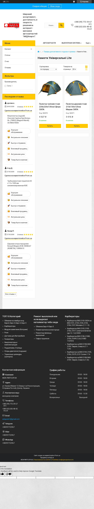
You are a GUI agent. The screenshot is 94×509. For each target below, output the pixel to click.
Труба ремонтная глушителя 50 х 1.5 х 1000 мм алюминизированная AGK (19, 183)
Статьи (7, 55)
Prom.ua (57, 455)
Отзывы (8, 68)
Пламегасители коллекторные (47, 330)
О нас (7, 61)
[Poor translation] (8, 474)
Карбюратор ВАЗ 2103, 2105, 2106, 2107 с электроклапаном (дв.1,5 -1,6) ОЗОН (79, 331)
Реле (6, 333)
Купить (50, 126)
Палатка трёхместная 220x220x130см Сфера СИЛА (50, 107)
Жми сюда (55, 6)
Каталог (8, 49)
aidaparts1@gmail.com (11, 419)
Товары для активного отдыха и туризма (59, 52)
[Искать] (61, 25)
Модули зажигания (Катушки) (16, 329)
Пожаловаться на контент (42, 460)
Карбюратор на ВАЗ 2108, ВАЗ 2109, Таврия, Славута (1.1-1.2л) (79, 346)
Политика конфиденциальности (62, 460)
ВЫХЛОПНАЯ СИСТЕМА (71, 43)
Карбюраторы (9, 326)
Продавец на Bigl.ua (47, 457)
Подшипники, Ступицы (13, 348)
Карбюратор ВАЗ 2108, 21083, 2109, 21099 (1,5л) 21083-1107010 (78, 338)
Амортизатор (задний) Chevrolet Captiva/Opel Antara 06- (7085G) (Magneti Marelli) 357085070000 (18, 119)
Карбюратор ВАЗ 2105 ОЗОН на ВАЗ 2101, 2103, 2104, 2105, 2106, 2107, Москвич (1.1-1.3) (79, 323)
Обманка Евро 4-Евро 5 (45, 326)
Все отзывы (9, 294)
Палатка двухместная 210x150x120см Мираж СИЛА (76, 107)
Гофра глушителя (42, 339)
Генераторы (9, 339)
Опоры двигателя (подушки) (15, 351)
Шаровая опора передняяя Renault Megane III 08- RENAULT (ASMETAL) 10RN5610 (19, 246)
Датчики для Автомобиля (14, 336)
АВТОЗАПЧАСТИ (49, 43)
